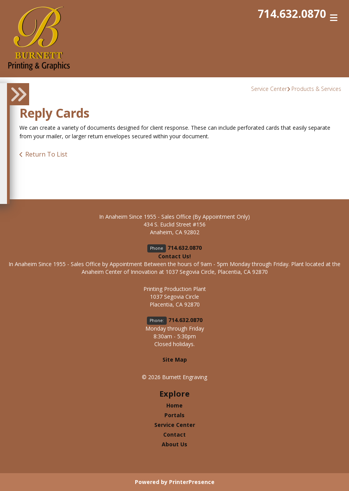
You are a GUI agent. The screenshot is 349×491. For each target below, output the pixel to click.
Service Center (269, 88)
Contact (174, 434)
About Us (174, 444)
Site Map (174, 359)
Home (174, 405)
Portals (174, 415)
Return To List (46, 154)
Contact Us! (174, 256)
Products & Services (316, 88)
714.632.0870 (292, 13)
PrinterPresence (192, 482)
